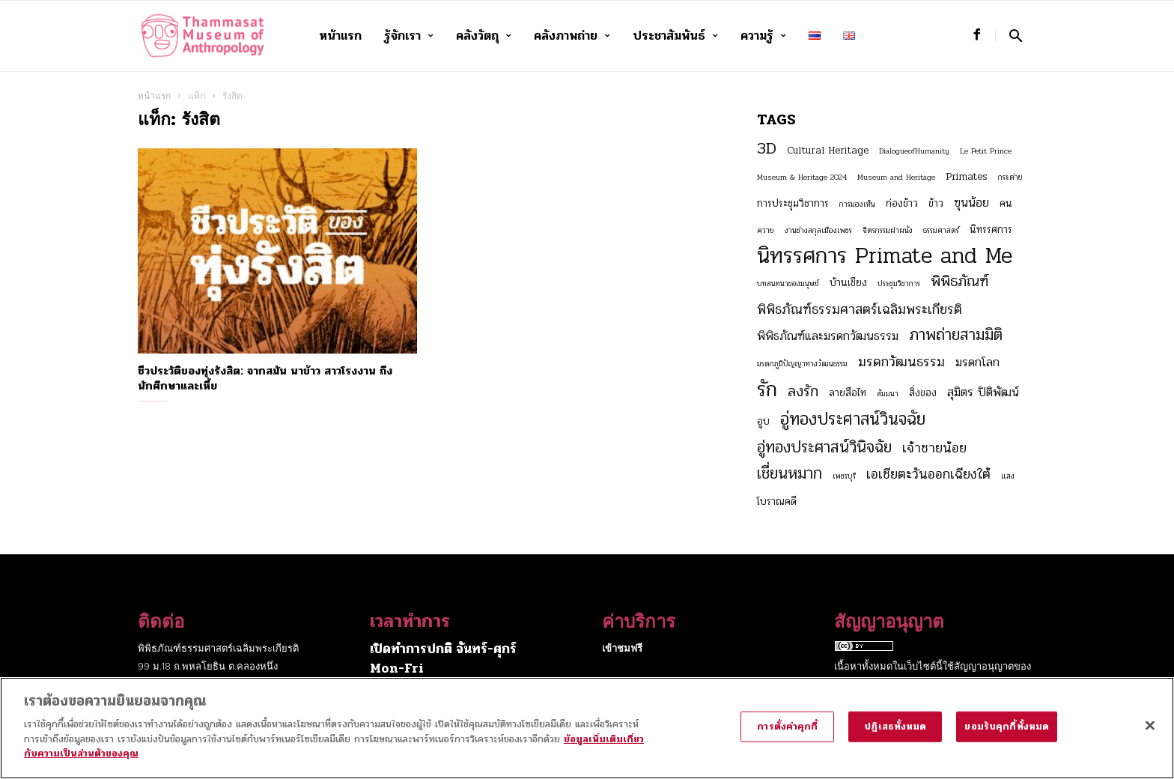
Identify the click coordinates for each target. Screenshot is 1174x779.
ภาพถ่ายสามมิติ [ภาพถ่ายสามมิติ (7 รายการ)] (956, 335)
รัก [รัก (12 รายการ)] (767, 389)
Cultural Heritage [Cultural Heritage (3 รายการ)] (828, 150)
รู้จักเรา (409, 35)
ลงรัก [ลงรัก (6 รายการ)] (803, 392)
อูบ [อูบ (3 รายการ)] (763, 421)
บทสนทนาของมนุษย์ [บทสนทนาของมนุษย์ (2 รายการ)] (788, 283)
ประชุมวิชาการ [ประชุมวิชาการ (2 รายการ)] (899, 283)
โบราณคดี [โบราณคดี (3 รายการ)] (777, 501)
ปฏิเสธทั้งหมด (895, 735)
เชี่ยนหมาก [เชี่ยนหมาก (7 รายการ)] (789, 473)
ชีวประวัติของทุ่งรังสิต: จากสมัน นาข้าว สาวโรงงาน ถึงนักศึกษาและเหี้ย (265, 378)
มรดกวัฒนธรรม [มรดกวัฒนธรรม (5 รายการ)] (901, 362)
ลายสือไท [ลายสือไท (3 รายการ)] (847, 393)
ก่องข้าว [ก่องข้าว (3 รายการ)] (902, 203)
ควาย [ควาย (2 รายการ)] (765, 230)
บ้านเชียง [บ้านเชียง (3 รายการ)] (848, 283)
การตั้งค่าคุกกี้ (787, 735)
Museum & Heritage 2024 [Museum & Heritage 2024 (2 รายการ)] (802, 177)
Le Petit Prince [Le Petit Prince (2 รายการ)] (986, 151)
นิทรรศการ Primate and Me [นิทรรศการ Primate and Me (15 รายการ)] (884, 256)
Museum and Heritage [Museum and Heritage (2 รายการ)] (896, 177)
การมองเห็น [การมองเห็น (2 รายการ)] (857, 204)
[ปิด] (1150, 734)
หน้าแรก (340, 35)
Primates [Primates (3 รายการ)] (967, 176)
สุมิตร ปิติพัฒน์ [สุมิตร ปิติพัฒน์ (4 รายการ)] (983, 392)
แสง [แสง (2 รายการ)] (1008, 476)
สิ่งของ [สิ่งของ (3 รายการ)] (923, 393)
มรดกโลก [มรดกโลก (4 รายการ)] (977, 363)
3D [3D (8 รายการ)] (766, 148)
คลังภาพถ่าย (572, 35)
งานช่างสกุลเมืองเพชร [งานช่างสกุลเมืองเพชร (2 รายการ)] (818, 230)
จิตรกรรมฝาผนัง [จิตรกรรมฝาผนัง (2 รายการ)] (888, 230)
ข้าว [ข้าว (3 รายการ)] (935, 203)
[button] (1015, 35)
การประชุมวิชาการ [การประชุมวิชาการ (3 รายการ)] (793, 203)
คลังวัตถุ (483, 35)
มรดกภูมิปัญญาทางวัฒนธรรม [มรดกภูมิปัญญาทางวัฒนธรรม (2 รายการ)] (802, 363)
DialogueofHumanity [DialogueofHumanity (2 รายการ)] (914, 151)
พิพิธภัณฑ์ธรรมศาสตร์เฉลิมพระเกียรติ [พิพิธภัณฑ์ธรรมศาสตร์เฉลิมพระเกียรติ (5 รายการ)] (859, 309)
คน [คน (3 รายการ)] (1006, 203)
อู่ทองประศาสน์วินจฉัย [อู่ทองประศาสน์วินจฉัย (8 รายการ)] (852, 419)
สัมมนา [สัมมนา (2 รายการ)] (887, 393)
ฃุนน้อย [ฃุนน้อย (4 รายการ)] (971, 203)
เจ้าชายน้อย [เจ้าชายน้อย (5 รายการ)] (934, 448)
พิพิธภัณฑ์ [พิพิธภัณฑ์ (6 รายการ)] (959, 282)
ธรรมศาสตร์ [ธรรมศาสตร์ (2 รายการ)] (941, 230)
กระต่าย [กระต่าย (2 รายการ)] (1010, 177)
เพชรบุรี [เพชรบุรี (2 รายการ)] (844, 476)
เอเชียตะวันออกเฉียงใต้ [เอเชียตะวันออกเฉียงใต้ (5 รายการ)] (928, 474)
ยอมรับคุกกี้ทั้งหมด (1006, 735)
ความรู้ (763, 35)
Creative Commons (879, 684)
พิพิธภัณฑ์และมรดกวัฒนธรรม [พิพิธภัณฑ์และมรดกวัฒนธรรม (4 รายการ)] (827, 336)
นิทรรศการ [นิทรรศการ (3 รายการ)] (991, 229)
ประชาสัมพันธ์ (675, 35)
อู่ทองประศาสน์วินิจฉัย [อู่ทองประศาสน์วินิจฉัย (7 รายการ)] (824, 447)
